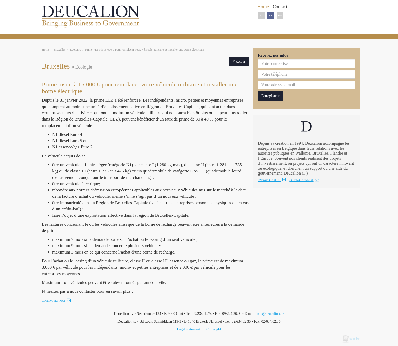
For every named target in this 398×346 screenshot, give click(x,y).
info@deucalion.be (270, 314)
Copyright (213, 329)
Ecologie (75, 49)
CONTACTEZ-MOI (304, 180)
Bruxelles (60, 49)
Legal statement (188, 329)
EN (280, 15)
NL (261, 15)
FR (270, 15)
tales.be (352, 338)
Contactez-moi (56, 300)
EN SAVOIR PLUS (272, 180)
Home (45, 49)
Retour (239, 61)
